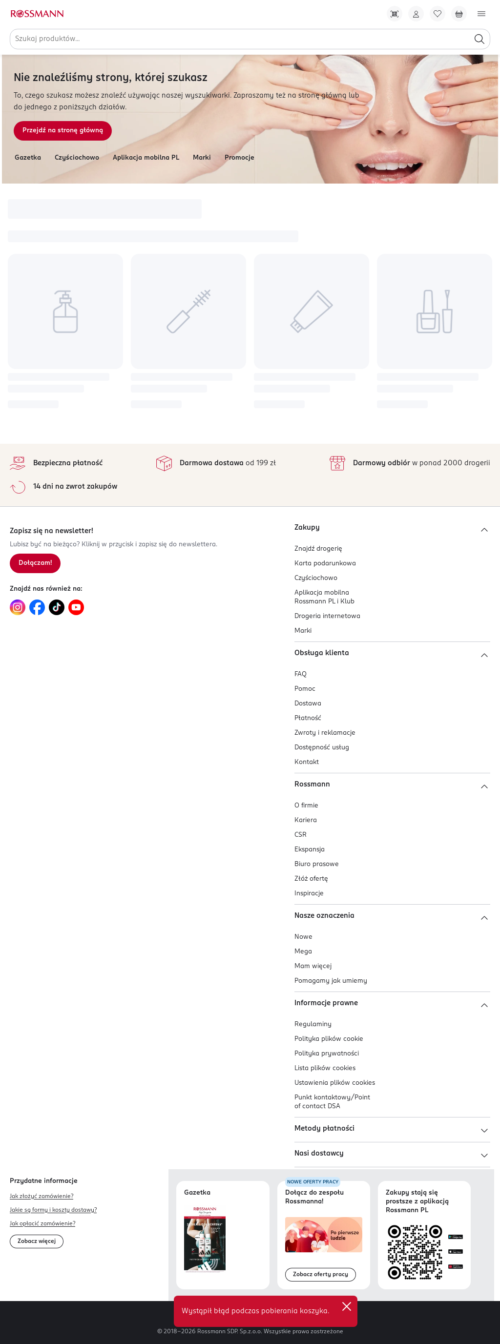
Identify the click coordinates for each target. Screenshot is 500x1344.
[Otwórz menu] (481, 13)
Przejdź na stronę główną (62, 130)
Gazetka (28, 158)
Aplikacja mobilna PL (146, 158)
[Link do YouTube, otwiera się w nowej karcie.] (76, 607)
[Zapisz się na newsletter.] (35, 563)
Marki (202, 158)
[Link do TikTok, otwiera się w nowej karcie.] (56, 607)
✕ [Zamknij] (347, 1306)
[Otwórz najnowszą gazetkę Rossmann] (205, 1239)
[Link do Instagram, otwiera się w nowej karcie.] (17, 607)
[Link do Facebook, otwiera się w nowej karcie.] (37, 607)
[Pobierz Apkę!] (394, 13)
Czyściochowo (77, 158)
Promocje (239, 158)
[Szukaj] (479, 39)
